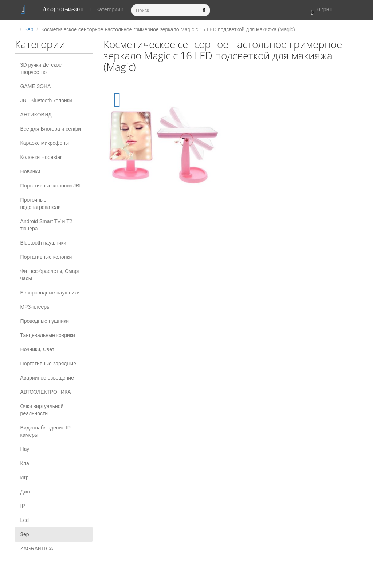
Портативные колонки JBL (51, 186)
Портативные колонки (46, 257)
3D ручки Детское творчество (41, 68)
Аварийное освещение (47, 378)
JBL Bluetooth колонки (46, 100)
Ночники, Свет (37, 349)
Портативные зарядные (48, 363)
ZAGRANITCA (36, 548)
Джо (25, 492)
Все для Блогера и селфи (50, 129)
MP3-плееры (35, 307)
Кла (24, 463)
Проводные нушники (44, 321)
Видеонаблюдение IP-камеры (46, 431)
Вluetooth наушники (43, 243)
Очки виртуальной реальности (42, 409)
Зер (24, 534)
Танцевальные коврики (47, 335)
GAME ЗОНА (35, 86)
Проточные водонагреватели (40, 203)
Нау (25, 449)
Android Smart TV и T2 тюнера (46, 224)
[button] (317, 10)
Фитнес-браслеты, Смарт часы (50, 274)
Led (24, 520)
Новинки (30, 171)
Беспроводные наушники (50, 293)
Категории (105, 9)
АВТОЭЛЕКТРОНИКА (45, 392)
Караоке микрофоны (44, 143)
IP (22, 506)
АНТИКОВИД (36, 115)
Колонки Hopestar (41, 157)
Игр (24, 477)
